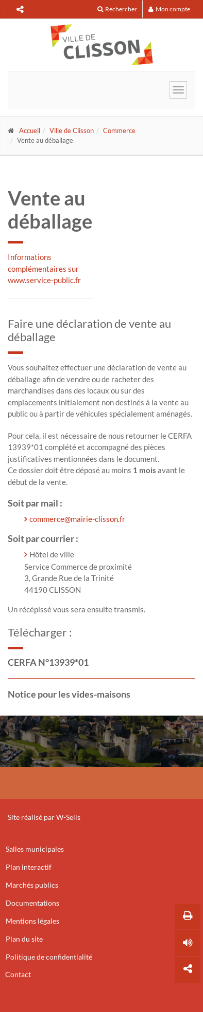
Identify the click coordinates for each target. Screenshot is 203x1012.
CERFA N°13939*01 (48, 662)
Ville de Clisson (71, 130)
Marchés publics (32, 884)
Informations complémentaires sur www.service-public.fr (44, 268)
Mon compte (169, 9)
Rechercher (117, 9)
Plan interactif (29, 867)
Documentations (32, 902)
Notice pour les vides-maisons (69, 694)
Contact (18, 974)
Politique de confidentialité (49, 956)
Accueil (29, 130)
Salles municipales (35, 849)
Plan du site (24, 938)
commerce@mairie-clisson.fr (77, 518)
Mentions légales (32, 920)
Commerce (119, 130)
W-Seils (68, 817)
